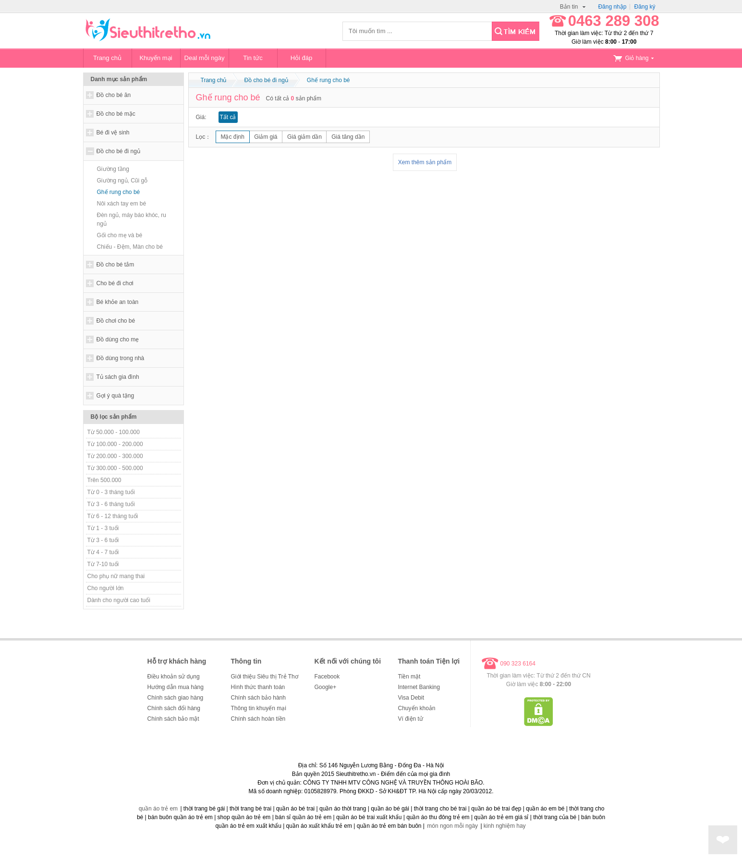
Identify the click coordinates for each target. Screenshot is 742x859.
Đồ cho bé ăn (114, 95)
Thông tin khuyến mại (258, 708)
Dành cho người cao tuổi (118, 600)
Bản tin (573, 6)
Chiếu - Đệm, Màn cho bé (130, 246)
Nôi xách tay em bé (121, 203)
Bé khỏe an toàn (118, 302)
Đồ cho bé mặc (116, 113)
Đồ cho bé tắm (115, 264)
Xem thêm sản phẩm (424, 162)
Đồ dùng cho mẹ (118, 339)
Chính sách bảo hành (258, 697)
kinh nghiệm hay (505, 826)
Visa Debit (411, 697)
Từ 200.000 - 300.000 (115, 456)
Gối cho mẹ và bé (120, 235)
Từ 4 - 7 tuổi (103, 552)
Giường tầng (113, 169)
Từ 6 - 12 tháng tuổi (112, 516)
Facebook (327, 676)
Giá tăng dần (348, 136)
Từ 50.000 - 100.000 (113, 432)
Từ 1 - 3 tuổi (103, 528)
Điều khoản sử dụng (173, 676)
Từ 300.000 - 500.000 (115, 468)
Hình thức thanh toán (258, 687)
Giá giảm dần (304, 136)
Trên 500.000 (104, 480)
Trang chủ (107, 57)
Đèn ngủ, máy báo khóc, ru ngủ (131, 219)
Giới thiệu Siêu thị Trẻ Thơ (264, 676)
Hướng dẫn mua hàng (175, 687)
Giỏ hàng (633, 58)
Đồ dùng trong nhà (121, 358)
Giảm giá (265, 136)
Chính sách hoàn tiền (258, 718)
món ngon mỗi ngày (452, 826)
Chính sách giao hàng (175, 697)
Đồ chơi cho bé (116, 320)
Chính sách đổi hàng (173, 708)
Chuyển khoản (417, 708)
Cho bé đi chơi (115, 283)
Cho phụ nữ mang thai (116, 576)
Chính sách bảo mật (173, 718)
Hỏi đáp (302, 57)
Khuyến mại (155, 57)
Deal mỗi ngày (204, 57)
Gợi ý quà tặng (115, 395)
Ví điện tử (410, 718)
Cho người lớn (105, 588)
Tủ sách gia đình (118, 377)
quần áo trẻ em (158, 808)
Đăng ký (644, 6)
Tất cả (228, 117)
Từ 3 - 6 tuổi (103, 540)
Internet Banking (419, 687)
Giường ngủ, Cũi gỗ (122, 180)
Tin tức (252, 57)
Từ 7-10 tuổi (103, 564)
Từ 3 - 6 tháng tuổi (111, 504)
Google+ (326, 687)
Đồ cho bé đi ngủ (118, 151)
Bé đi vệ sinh (113, 132)
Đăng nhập (612, 6)
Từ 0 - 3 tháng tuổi (111, 492)
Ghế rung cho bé (118, 192)
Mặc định (232, 136)
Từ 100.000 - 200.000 (115, 444)
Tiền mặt (409, 676)
